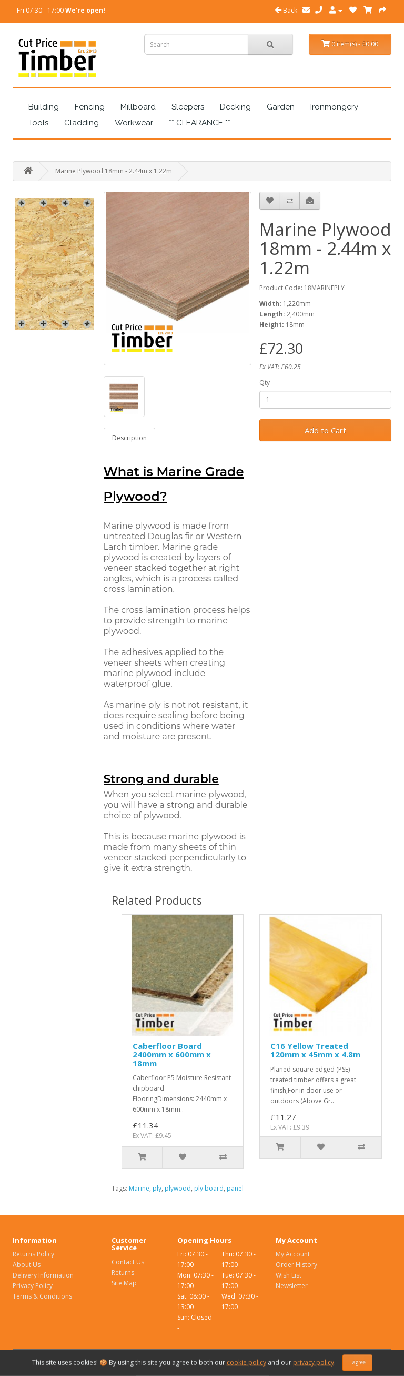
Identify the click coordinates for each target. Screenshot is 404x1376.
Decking (235, 107)
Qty (264, 382)
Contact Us (128, 1262)
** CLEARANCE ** (199, 122)
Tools (38, 122)
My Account (293, 1254)
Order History (296, 1264)
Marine (139, 1188)
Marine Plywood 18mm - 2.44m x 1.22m (113, 170)
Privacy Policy (33, 1285)
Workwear (134, 122)
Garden (281, 107)
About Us (27, 1264)
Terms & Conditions (42, 1296)
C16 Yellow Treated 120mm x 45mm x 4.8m (315, 1050)
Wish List (288, 1275)
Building (43, 107)
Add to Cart (325, 430)
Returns (123, 1272)
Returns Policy (33, 1254)
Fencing (90, 107)
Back (286, 10)
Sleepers (187, 107)
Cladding (81, 122)
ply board (209, 1188)
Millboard (138, 107)
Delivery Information (43, 1275)
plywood (178, 1188)
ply (157, 1188)
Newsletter (292, 1285)
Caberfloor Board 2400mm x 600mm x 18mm (172, 1054)
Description (129, 437)
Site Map (124, 1283)
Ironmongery (334, 107)
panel (235, 1188)
